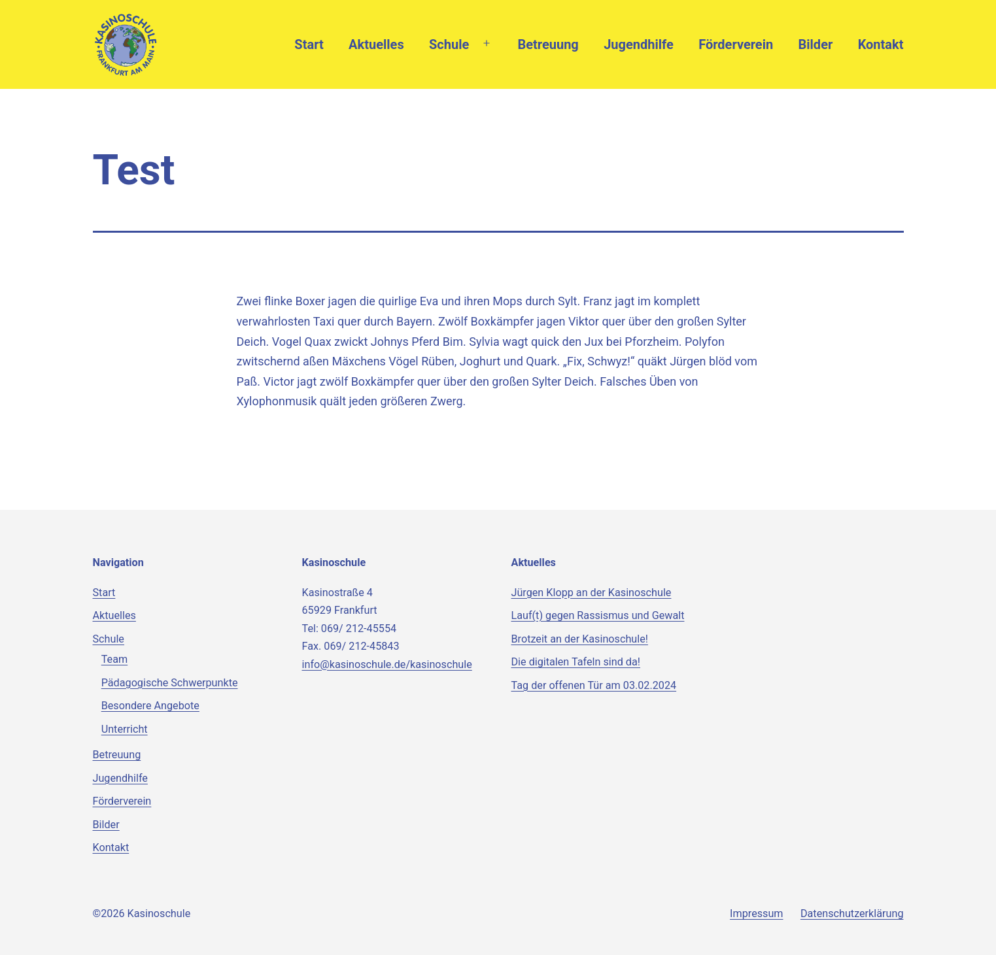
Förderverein (735, 44)
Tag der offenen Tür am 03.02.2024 (594, 685)
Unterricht (124, 729)
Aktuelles (376, 44)
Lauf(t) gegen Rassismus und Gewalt (598, 615)
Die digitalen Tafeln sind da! (575, 662)
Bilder (816, 44)
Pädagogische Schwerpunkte (169, 683)
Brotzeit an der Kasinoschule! (579, 639)
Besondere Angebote (150, 705)
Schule (449, 44)
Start (308, 44)
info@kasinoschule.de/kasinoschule (387, 664)
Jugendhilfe (639, 44)
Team (114, 659)
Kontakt (881, 44)
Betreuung (547, 44)
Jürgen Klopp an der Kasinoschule (591, 592)
